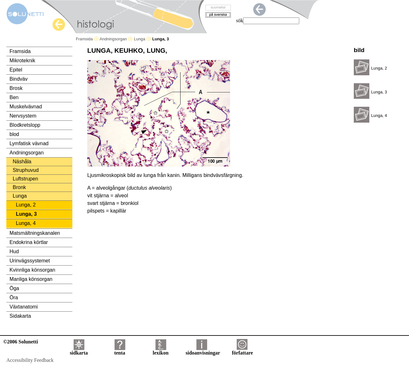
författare (242, 351)
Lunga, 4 (26, 223)
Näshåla (22, 161)
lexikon (160, 351)
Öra (14, 297)
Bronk (19, 187)
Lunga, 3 (26, 214)
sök (239, 20)
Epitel (16, 69)
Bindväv (19, 79)
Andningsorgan (116, 39)
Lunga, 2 (26, 204)
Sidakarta (20, 316)
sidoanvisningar (203, 351)
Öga (14, 288)
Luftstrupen (25, 178)
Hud (14, 251)
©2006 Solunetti (20, 341)
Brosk (16, 88)
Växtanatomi (24, 306)
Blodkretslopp (25, 125)
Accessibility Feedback (30, 360)
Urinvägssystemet (30, 260)
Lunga (142, 39)
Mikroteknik (22, 60)
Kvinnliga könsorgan (32, 270)
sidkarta (79, 351)
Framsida (87, 39)
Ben (14, 97)
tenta (119, 351)
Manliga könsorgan (31, 279)
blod (14, 134)
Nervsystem (23, 116)
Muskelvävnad (26, 106)
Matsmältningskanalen (35, 233)
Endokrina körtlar (29, 242)
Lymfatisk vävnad (29, 143)
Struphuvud (26, 170)
